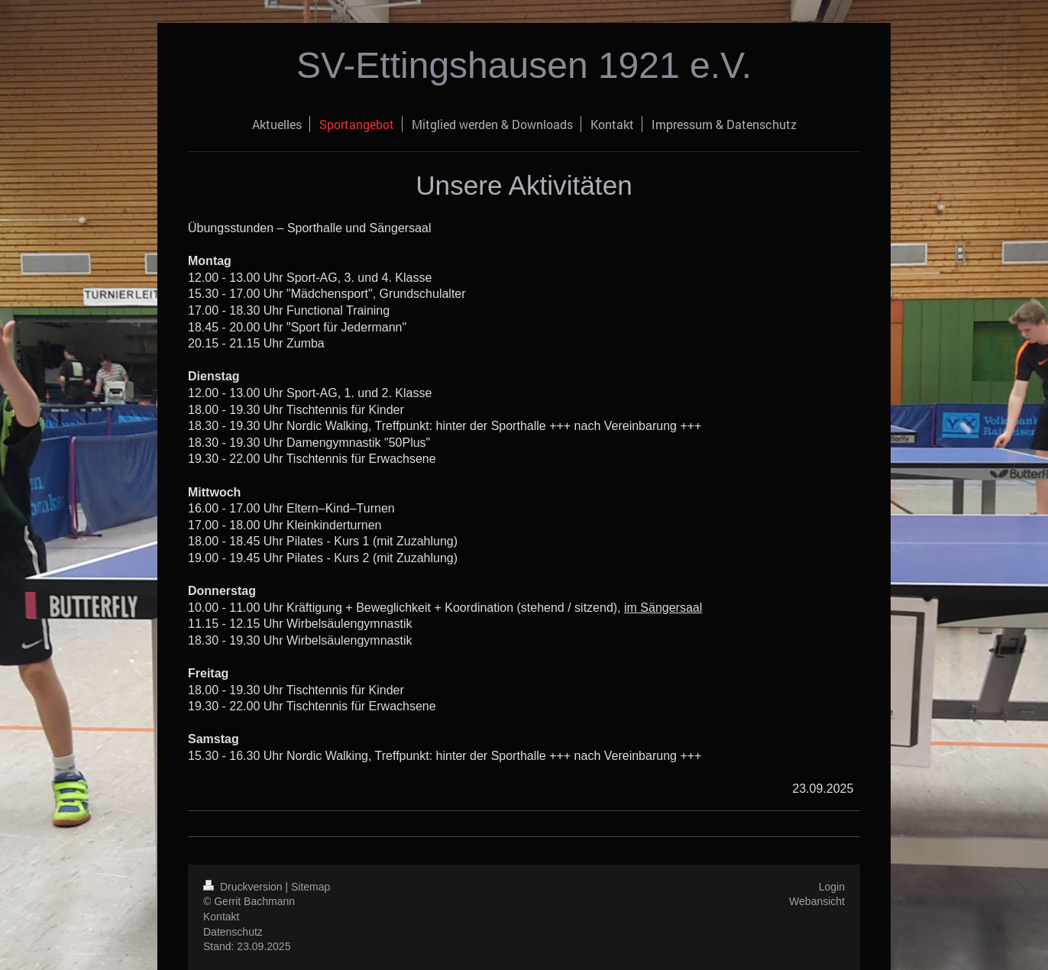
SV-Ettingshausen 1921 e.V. (524, 65)
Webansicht (817, 901)
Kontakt (221, 916)
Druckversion (244, 887)
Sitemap (310, 887)
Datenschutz (233, 932)
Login (832, 887)
